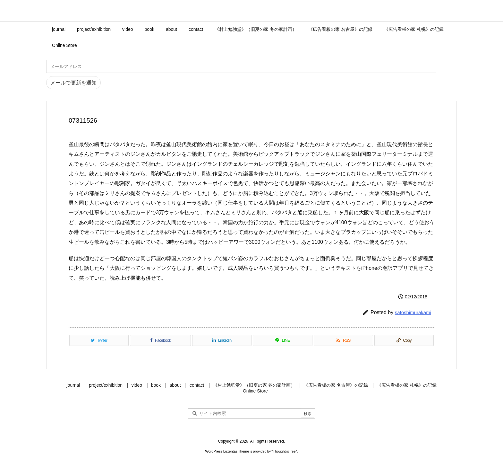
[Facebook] (160, 340)
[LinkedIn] (222, 340)
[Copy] (404, 340)
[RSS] (343, 340)
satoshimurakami (413, 312)
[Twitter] (99, 340)
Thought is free (284, 451)
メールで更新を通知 (73, 82)
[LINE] (282, 340)
